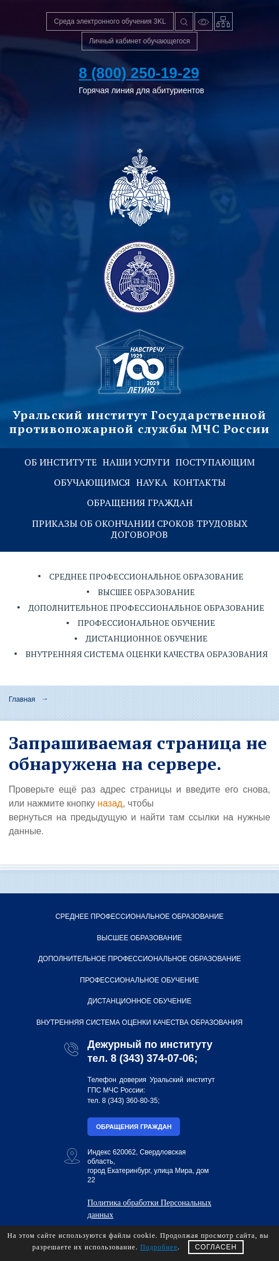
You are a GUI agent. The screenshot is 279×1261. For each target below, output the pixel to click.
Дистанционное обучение (147, 638)
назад (110, 803)
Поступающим (215, 462)
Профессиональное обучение (146, 622)
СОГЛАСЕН (216, 1247)
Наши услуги (136, 462)
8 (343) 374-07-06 (152, 1058)
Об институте (60, 462)
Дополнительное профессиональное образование (146, 607)
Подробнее (159, 1247)
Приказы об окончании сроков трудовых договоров (140, 529)
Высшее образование (146, 591)
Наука (151, 482)
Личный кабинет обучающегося (139, 41)
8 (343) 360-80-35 (129, 1101)
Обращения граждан (140, 502)
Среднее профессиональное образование (146, 576)
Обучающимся (92, 482)
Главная (22, 699)
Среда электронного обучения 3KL (110, 21)
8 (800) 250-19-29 (139, 73)
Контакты (199, 482)
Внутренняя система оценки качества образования (146, 653)
